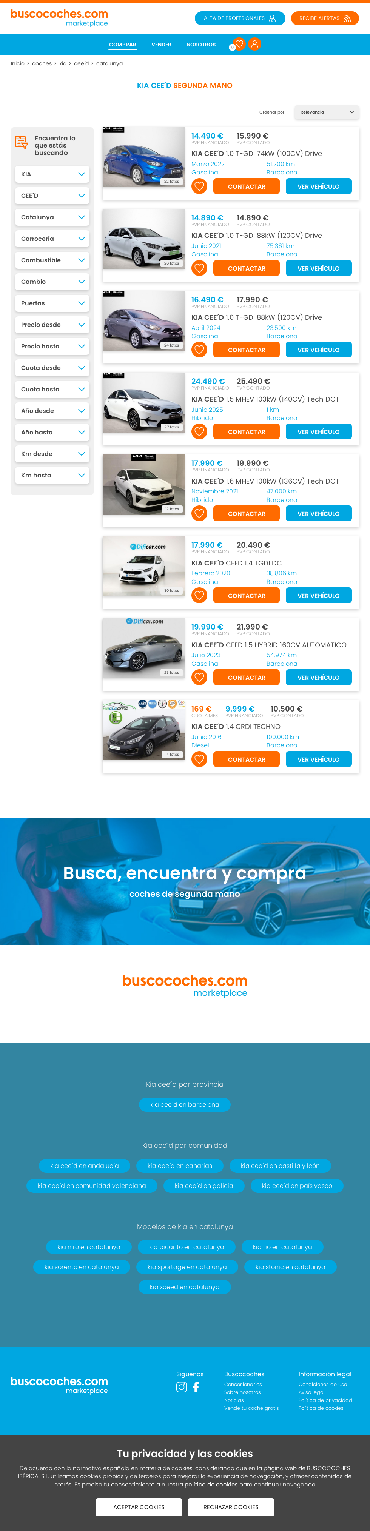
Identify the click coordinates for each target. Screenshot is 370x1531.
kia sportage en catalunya (187, 1267)
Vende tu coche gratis (251, 1408)
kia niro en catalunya (88, 1247)
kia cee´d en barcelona (184, 1104)
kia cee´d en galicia (204, 1185)
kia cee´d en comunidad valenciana (92, 1185)
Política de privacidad (325, 1400)
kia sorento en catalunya (82, 1267)
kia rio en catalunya (282, 1247)
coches (42, 63)
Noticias (234, 1400)
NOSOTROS (201, 44)
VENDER (161, 44)
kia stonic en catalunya (290, 1267)
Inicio (18, 63)
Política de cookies (321, 1408)
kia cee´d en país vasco (297, 1185)
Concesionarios (243, 1384)
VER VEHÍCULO (319, 186)
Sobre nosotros (242, 1392)
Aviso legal (312, 1392)
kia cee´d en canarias (180, 1165)
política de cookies (211, 1484)
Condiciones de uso (323, 1384)
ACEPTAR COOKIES (139, 1507)
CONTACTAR (246, 186)
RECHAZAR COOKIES (231, 1507)
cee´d (81, 63)
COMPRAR (122, 44)
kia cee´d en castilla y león (280, 1165)
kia (62, 63)
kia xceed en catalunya (185, 1287)
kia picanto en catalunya (186, 1247)
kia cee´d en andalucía (84, 1165)
